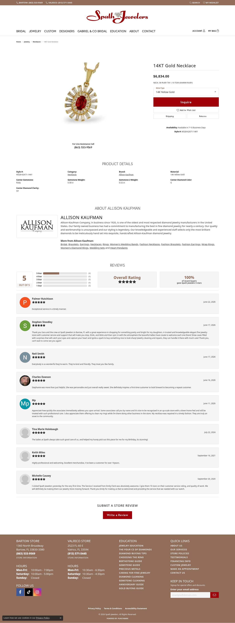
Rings (106, 244)
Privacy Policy (94, 608)
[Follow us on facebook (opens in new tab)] (20, 592)
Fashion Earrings (191, 244)
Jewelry (35, 31)
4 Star (39, 276)
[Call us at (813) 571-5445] (77, 553)
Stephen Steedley (42, 322)
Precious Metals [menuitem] (129, 568)
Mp (34, 400)
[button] (195, 2)
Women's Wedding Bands (124, 244)
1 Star (39, 285)
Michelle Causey (41, 475)
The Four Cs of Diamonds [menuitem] (135, 549)
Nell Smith (38, 353)
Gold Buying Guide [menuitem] (131, 588)
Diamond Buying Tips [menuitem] (133, 553)
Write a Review (117, 515)
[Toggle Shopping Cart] (213, 30)
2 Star (39, 282)
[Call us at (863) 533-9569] (25, 553)
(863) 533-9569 (83, 147)
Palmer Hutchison (42, 298)
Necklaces (37, 42)
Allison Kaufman (126, 174)
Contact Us (178, 572)
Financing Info (181, 561)
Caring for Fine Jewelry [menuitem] (134, 572)
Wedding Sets (97, 247)
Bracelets (73, 244)
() (89, 273)
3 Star (39, 279)
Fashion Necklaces (150, 244)
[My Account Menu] (198, 30)
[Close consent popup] (61, 618)
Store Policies (180, 553)
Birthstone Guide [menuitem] (130, 561)
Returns (202, 116)
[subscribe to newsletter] (214, 595)
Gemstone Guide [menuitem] (129, 565)
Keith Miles (38, 452)
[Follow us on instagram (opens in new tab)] (37, 592)
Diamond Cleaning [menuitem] (131, 576)
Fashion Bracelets (171, 244)
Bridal (21, 31)
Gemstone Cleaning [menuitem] (132, 580)
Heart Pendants (119, 247)
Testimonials (179, 557)
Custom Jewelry (181, 565)
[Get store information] (26, 557)
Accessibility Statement (136, 608)
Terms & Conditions (113, 608)
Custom (50, 31)
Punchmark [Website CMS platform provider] (123, 618)
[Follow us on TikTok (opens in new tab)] (29, 592)
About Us (176, 545)
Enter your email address (185, 589)
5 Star (39, 273)
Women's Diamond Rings (74, 247)
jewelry (27, 42)
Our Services (179, 549)
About (134, 31)
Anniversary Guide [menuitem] (131, 584)
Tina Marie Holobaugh (45, 429)
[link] (29, 2)
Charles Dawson (41, 376)
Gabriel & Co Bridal (92, 31)
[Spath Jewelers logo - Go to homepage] (117, 16)
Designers (66, 31)
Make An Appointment (185, 568)
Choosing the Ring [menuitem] (131, 557)
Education (118, 31)
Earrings (84, 244)
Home (18, 42)
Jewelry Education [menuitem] (131, 545)
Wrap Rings (208, 244)
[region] (83, 93)
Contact (148, 31)
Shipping (170, 116)
